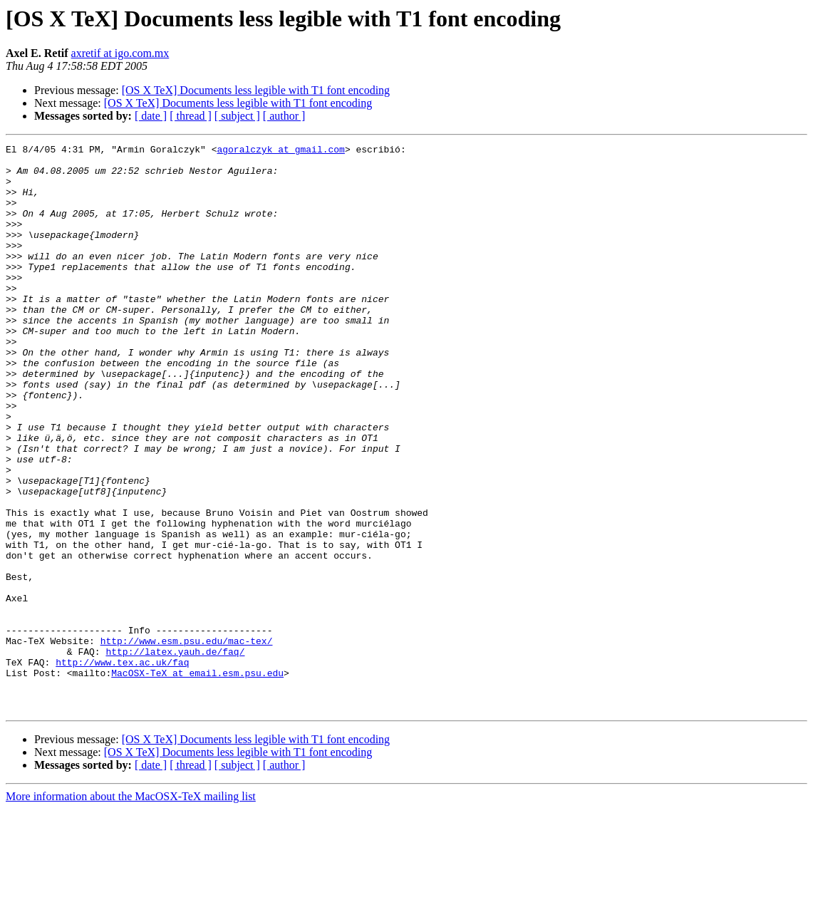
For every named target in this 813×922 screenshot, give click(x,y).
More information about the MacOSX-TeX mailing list (131, 909)
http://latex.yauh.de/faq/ (174, 753)
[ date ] (151, 116)
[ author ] (284, 116)
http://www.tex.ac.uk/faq (122, 766)
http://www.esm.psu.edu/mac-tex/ (186, 741)
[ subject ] (237, 116)
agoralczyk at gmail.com (280, 151)
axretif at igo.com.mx (120, 53)
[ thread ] (191, 116)
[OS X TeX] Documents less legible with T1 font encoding (256, 90)
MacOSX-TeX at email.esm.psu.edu (197, 779)
